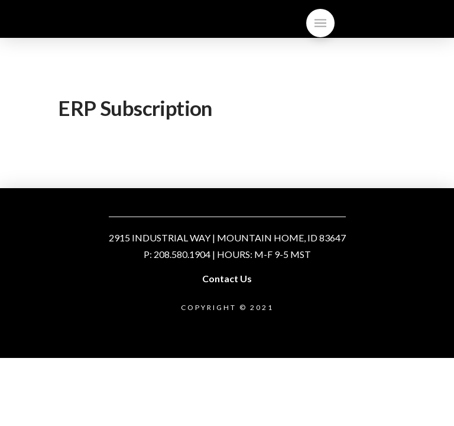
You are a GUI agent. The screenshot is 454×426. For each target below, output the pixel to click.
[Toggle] (320, 23)
